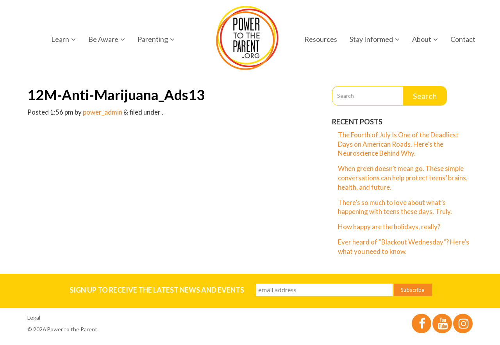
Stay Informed (375, 39)
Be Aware (106, 39)
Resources (320, 39)
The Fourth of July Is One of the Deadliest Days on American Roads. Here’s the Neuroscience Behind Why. (398, 144)
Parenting (156, 39)
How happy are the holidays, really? (389, 227)
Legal (33, 317)
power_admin (102, 112)
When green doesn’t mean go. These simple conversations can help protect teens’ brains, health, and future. (403, 177)
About (425, 39)
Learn (63, 39)
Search (425, 96)
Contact (462, 39)
